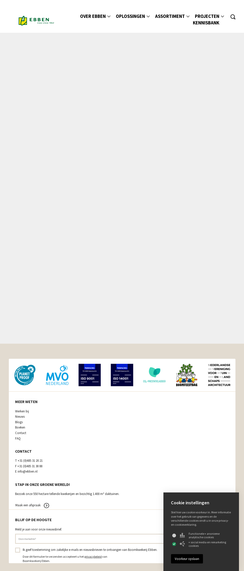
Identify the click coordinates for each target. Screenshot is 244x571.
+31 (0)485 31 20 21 (30, 461)
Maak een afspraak (28, 505)
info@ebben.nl (28, 472)
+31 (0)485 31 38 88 (29, 466)
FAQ (18, 439)
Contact (20, 433)
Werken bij (22, 411)
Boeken (20, 427)
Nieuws (20, 417)
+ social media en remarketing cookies (203, 544)
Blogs (19, 422)
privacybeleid (93, 556)
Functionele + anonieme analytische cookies (200, 535)
